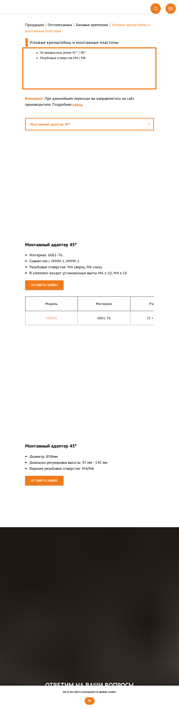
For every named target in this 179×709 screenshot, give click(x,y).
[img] (22, 7)
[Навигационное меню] (170, 8)
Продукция (34, 24)
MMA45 (51, 318)
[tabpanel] (89, 210)
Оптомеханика (60, 24)
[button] (156, 8)
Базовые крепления (92, 24)
